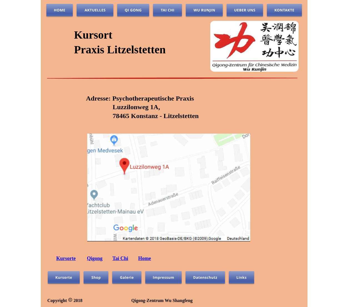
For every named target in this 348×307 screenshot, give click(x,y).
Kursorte (66, 258)
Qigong (94, 258)
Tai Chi (120, 258)
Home (144, 258)
